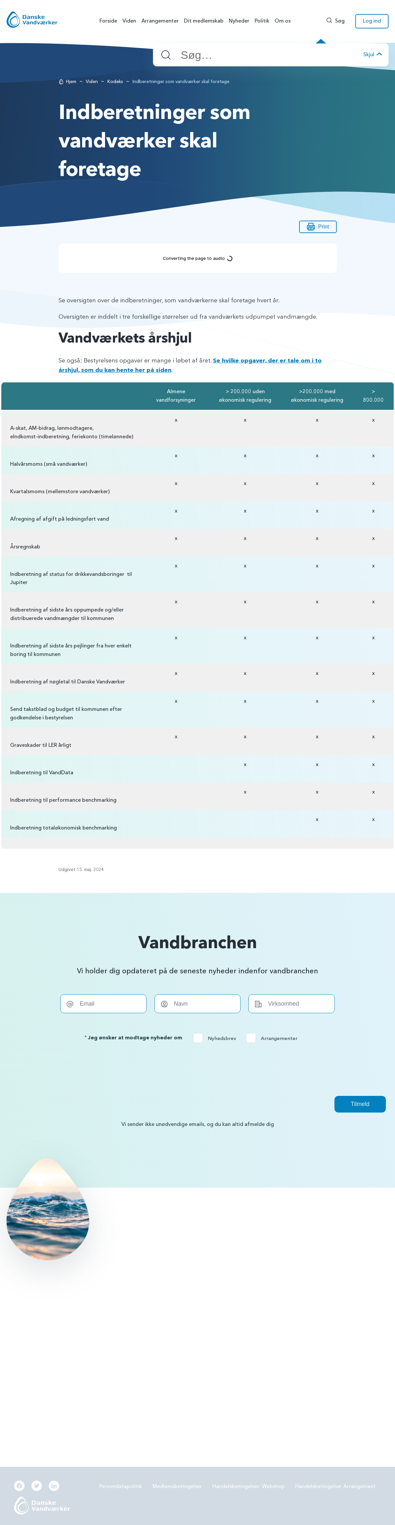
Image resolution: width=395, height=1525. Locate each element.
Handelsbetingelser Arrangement (335, 1486)
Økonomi (145, 1376)
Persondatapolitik (120, 1486)
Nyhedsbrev (217, 1038)
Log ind (372, 21)
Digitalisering (277, 1342)
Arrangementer (274, 1038)
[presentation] (197, 1069)
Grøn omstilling (279, 1325)
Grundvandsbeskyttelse (289, 1290)
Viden (92, 81)
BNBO (141, 1290)
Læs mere (137, 1218)
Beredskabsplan (153, 1359)
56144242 (30, 1290)
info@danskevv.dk (39, 1300)
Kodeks (115, 81)
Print (318, 227)
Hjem (71, 81)
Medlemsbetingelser (177, 1486)
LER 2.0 (142, 1325)
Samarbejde (148, 1342)
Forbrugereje (277, 1308)
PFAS (140, 1308)
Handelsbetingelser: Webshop (248, 1486)
